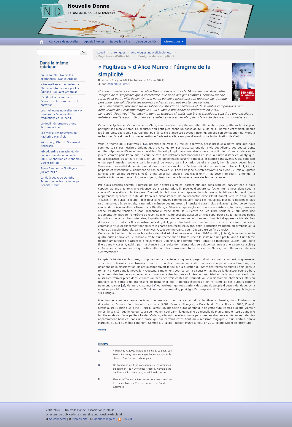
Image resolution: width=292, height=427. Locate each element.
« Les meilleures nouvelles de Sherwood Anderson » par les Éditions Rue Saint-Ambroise (60, 88)
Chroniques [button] (173, 41)
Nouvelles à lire (120, 41)
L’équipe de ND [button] (147, 41)
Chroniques (118, 52)
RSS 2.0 (125, 418)
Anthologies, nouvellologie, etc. (151, 52)
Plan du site (78, 418)
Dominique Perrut (118, 83)
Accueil (100, 52)
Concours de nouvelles (64, 41)
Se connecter (56, 418)
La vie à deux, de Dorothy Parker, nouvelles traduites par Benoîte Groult (61, 181)
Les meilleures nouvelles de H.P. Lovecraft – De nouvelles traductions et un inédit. (61, 114)
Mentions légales (102, 418)
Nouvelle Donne (89, 6)
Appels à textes (94, 41)
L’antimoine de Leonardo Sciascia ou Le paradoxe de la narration (60, 101)
